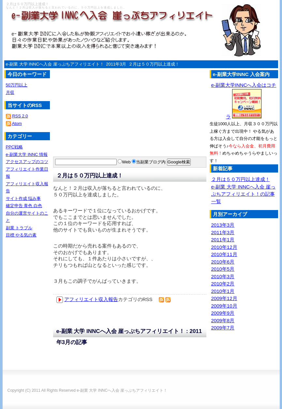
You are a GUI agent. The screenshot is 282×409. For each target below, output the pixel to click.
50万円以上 (16, 85)
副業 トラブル (19, 227)
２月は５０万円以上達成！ (153, 64)
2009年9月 (223, 313)
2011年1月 (223, 239)
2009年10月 (224, 306)
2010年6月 (223, 262)
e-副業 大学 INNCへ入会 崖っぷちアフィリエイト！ (55, 64)
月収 (10, 92)
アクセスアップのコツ (27, 161)
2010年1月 (223, 291)
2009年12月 (224, 298)
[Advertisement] (89, 102)
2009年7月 (223, 327)
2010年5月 (223, 269)
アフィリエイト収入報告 (91, 299)
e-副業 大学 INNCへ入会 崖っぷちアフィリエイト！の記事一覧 (243, 194)
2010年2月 (223, 283)
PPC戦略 (14, 146)
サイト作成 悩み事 (23, 198)
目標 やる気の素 (21, 235)
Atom (17, 123)
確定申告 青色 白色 (24, 205)
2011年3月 (116, 64)
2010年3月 (223, 276)
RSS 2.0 (20, 116)
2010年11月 (224, 254)
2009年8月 (223, 320)
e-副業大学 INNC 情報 (27, 154)
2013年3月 (223, 225)
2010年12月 (224, 247)
